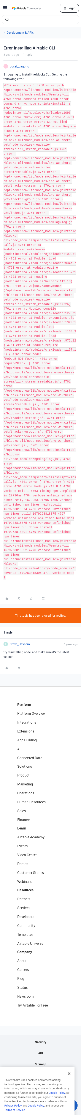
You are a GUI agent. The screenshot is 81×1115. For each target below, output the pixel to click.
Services (23, 907)
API (40, 1053)
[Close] (69, 1079)
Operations (25, 793)
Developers (25, 916)
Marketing (25, 784)
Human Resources (31, 802)
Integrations (26, 722)
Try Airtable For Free (32, 1005)
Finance (23, 819)
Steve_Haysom (20, 644)
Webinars (24, 881)
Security (40, 1042)
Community (26, 925)
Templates (25, 934)
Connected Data (29, 757)
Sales (21, 810)
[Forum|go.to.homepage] (26, 8)
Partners (23, 899)
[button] (4, 9)
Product (23, 775)
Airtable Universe (30, 943)
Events (22, 846)
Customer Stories (30, 872)
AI (19, 749)
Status (22, 987)
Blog (20, 978)
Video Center (27, 854)
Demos (22, 863)
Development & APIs (20, 32)
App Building (27, 740)
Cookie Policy (57, 1098)
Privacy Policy (13, 1111)
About (22, 960)
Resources (25, 890)
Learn (21, 828)
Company (24, 951)
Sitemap (40, 1064)
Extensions (25, 731)
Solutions (24, 766)
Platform (24, 704)
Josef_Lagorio (19, 66)
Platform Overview (31, 713)
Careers (23, 969)
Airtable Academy (30, 837)
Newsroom (25, 996)
